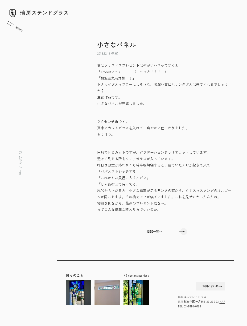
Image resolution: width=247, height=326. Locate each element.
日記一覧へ (154, 231)
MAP (222, 302)
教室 (114, 53)
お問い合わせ (201, 285)
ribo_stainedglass (136, 275)
